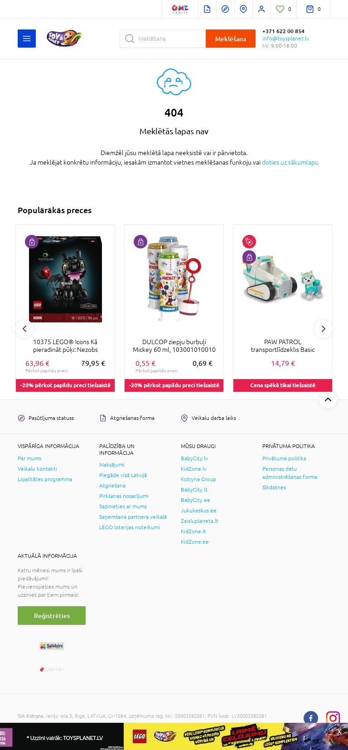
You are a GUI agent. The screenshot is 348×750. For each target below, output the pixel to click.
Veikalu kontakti (37, 469)
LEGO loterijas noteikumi (129, 527)
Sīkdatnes (274, 487)
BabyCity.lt (194, 490)
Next (323, 329)
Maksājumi (112, 465)
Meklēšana (230, 39)
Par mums (29, 458)
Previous (24, 329)
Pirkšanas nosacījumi (124, 496)
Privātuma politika (284, 458)
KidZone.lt (193, 531)
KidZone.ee (195, 542)
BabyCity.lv (194, 458)
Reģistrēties (52, 615)
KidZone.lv (194, 469)
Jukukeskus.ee (199, 510)
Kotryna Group (198, 479)
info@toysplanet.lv (285, 38)
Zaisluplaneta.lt (199, 521)
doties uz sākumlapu (290, 162)
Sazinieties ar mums (123, 506)
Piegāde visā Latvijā (123, 475)
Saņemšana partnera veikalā (133, 517)
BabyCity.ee (195, 500)
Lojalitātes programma (45, 479)
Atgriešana (112, 485)
